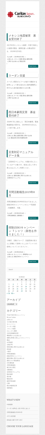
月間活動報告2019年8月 (22, 193)
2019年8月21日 (19, 173)
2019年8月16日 (19, 213)
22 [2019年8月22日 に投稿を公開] (21, 289)
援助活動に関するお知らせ (22, 176)
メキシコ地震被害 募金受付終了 (22, 37)
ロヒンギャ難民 (12, 331)
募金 (24, 59)
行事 (8, 383)
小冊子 (9, 351)
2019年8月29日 (19, 57)
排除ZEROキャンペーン (21, 257)
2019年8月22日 (19, 93)
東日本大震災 (11, 367)
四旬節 (9, 349)
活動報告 (19, 215)
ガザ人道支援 (11, 416)
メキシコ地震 (18, 59)
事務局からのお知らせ (14, 335)
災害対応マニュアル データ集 (22, 153)
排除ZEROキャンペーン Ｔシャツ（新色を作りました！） (23, 231)
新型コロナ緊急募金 (13, 361)
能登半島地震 (11, 381)
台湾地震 (10, 342)
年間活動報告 (11, 354)
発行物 (9, 376)
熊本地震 (10, 374)
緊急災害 (22, 61)
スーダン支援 (17, 75)
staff (10, 57)
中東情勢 (10, 405)
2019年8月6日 (18, 252)
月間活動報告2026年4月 (14, 412)
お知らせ (10, 59)
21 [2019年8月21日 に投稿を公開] (17, 289)
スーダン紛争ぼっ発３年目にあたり (18, 408)
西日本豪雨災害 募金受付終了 (22, 113)
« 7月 (8, 293)
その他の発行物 (12, 322)
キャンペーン (18, 254)
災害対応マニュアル (13, 178)
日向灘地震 (10, 363)
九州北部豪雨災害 (12, 333)
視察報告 (10, 388)
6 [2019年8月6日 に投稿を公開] (13, 284)
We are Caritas (11, 317)
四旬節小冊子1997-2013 (14, 420)
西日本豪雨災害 (22, 138)
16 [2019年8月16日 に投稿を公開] (26, 287)
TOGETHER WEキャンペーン (16, 315)
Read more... (33, 66)
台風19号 (10, 345)
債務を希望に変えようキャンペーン (18, 338)
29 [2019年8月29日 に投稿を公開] (21, 291)
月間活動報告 (11, 215)
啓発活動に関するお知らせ (15, 347)
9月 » (12, 293)
